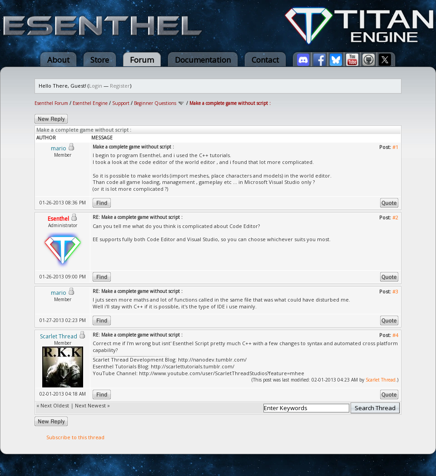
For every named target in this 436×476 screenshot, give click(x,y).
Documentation (203, 60)
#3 (395, 291)
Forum (142, 60)
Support (120, 103)
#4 (395, 335)
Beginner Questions (155, 103)
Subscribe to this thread (75, 437)
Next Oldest (54, 405)
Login (95, 85)
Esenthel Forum (51, 103)
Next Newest (90, 405)
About (58, 60)
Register (120, 85)
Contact (265, 60)
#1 (395, 147)
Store (99, 60)
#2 (395, 217)
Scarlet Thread (381, 380)
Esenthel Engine (90, 103)
